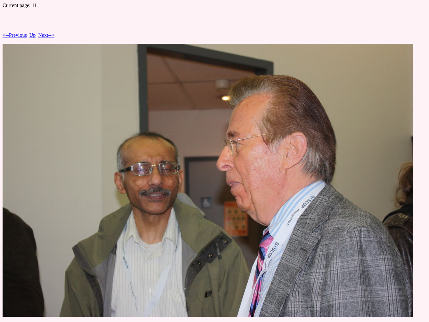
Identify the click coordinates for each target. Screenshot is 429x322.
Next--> (46, 35)
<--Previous (15, 35)
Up (32, 35)
